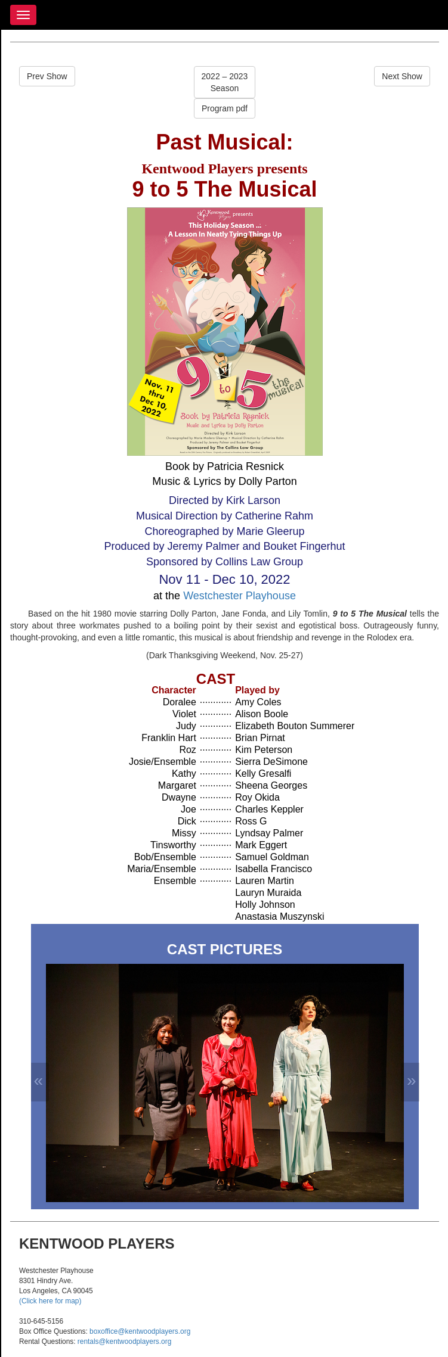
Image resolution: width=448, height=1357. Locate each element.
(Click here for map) (50, 1301)
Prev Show (47, 76)
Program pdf (225, 108)
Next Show (402, 76)
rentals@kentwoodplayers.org (124, 1341)
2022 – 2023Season (225, 82)
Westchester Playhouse (239, 596)
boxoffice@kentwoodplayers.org (139, 1331)
